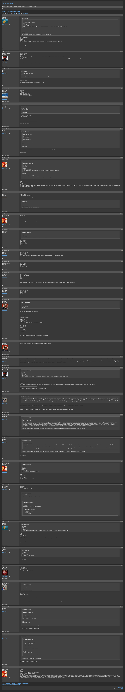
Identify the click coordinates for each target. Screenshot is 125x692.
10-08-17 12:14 (5, 521)
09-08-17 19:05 (5, 356)
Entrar (34, 6)
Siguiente (26, 13)
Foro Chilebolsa (8, 3)
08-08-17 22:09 (5, 51)
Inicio (3, 6)
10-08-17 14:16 (5, 633)
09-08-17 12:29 (5, 128)
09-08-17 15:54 (5, 288)
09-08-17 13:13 (5, 157)
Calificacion (4, 24)
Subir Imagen (9, 6)
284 (12, 13)
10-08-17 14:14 (5, 606)
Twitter (19, 6)
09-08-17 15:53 (5, 272)
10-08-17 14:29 (5, 667)
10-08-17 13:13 (5, 565)
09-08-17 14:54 (5, 229)
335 (23, 13)
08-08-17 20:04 (5, 15)
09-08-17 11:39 (5, 68)
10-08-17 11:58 (5, 461)
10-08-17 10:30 (5, 437)
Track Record (17, 11)
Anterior (8, 13)
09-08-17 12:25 (5, 103)
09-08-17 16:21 (5, 299)
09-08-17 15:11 (5, 261)
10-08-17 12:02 (5, 484)
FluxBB (121, 688)
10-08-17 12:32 (5, 547)
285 (14, 13)
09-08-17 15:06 (5, 250)
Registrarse (29, 6)
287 (18, 13)
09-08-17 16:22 (5, 341)
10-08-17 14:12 (5, 581)
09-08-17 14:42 (5, 213)
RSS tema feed (119, 687)
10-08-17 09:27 (5, 393)
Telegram (15, 6)
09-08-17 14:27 (5, 192)
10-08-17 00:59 (5, 367)
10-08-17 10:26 (5, 414)
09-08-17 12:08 (5, 88)
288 (20, 13)
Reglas (23, 6)
